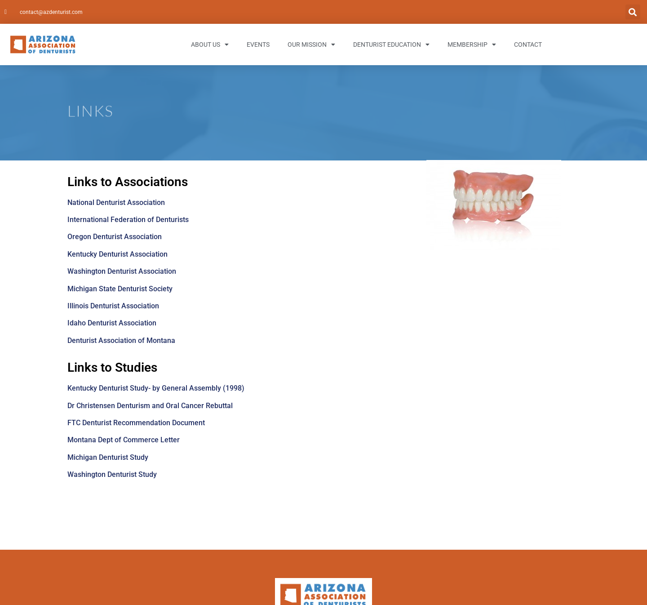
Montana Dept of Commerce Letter (123, 440)
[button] (632, 11)
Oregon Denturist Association (114, 236)
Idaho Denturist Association (111, 323)
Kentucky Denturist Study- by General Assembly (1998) (155, 388)
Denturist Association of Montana (121, 340)
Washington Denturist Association (121, 271)
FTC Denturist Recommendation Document (136, 422)
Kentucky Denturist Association (117, 254)
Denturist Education (391, 44)
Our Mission (311, 44)
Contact (528, 44)
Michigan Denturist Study (107, 457)
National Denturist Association (116, 202)
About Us (210, 44)
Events (258, 44)
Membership (472, 44)
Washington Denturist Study (112, 474)
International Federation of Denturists (128, 219)
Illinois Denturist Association (113, 306)
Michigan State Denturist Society (120, 289)
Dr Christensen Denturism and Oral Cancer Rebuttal (150, 405)
